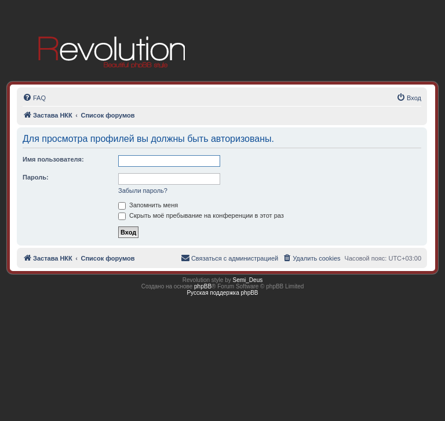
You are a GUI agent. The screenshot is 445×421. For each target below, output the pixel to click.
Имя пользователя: (53, 159)
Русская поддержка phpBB (222, 293)
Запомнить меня (148, 205)
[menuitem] (34, 98)
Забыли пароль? (142, 190)
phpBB (202, 286)
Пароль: (36, 177)
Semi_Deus (248, 280)
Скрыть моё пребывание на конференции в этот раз (201, 215)
